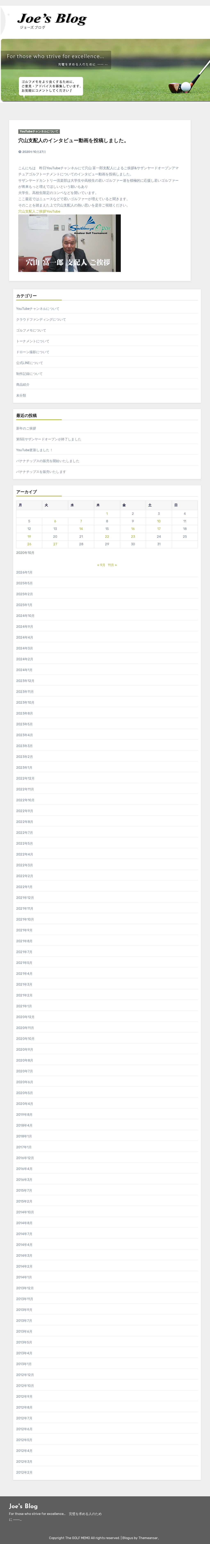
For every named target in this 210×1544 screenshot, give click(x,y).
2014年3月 (24, 1256)
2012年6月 (24, 1429)
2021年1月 (24, 1006)
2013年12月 (25, 1288)
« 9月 (101, 565)
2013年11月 (24, 1299)
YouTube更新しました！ (34, 450)
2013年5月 (24, 1342)
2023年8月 (24, 713)
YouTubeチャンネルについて (39, 131)
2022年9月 (24, 811)
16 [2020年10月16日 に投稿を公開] (133, 529)
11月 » (112, 565)
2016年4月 (24, 1169)
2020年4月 (24, 1104)
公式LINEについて (29, 363)
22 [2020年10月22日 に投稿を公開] (107, 537)
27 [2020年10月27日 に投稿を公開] (55, 544)
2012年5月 (24, 1440)
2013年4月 (24, 1353)
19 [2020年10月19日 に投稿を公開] (29, 537)
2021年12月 (25, 898)
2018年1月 (24, 1136)
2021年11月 (25, 909)
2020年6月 (24, 1082)
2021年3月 (24, 984)
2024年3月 (24, 648)
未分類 (21, 395)
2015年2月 (24, 1201)
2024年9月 (24, 627)
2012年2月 (24, 1472)
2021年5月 (24, 963)
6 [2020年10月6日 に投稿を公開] (55, 521)
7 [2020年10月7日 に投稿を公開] (81, 521)
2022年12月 (25, 778)
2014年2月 (24, 1266)
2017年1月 (24, 1147)
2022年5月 (24, 843)
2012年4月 (24, 1451)
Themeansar (148, 1538)
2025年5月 (24, 583)
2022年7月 (24, 833)
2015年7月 (24, 1190)
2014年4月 (24, 1245)
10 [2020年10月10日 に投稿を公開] (159, 521)
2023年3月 (24, 746)
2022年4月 (24, 854)
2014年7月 (24, 1234)
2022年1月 (24, 887)
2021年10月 (25, 919)
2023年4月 (24, 735)
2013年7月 (24, 1321)
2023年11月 (25, 692)
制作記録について (29, 374)
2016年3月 (24, 1180)
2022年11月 (25, 789)
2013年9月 (24, 1310)
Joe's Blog (23, 1506)
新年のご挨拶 (26, 428)
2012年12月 (25, 1375)
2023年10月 (25, 702)
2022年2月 (24, 876)
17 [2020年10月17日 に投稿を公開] (159, 529)
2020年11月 (25, 1028)
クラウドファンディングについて (41, 319)
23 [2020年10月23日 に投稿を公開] (133, 537)
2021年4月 (24, 974)
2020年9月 (24, 1049)
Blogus (127, 1538)
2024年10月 (25, 616)
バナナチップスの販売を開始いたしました (47, 461)
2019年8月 (24, 1115)
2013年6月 (24, 1331)
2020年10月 (25, 1039)
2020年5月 (24, 1093)
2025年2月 (24, 594)
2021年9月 (24, 930)
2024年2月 (24, 659)
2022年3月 (24, 865)
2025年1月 (24, 605)
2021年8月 (24, 941)
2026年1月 (24, 572)
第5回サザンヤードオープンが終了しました (48, 439)
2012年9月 (24, 1397)
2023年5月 (24, 724)
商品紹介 (23, 385)
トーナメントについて (32, 341)
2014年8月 (24, 1223)
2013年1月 (24, 1364)
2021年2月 (24, 995)
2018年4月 (24, 1125)
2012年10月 (25, 1386)
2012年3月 (24, 1462)
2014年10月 (25, 1212)
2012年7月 (24, 1418)
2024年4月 (24, 637)
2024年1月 (24, 670)
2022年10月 (25, 800)
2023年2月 (24, 757)
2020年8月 (24, 1060)
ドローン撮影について (32, 352)
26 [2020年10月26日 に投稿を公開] (29, 544)
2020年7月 (24, 1071)
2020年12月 (25, 1017)
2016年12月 (25, 1158)
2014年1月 (24, 1277)
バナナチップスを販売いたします (41, 472)
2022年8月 (24, 822)
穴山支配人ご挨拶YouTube (39, 211)
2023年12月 (25, 681)
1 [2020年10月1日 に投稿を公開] (107, 514)
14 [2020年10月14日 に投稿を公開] (81, 529)
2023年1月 (24, 768)
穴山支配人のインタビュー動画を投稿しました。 (73, 141)
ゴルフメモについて (31, 330)
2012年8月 (24, 1407)
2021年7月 (24, 952)
